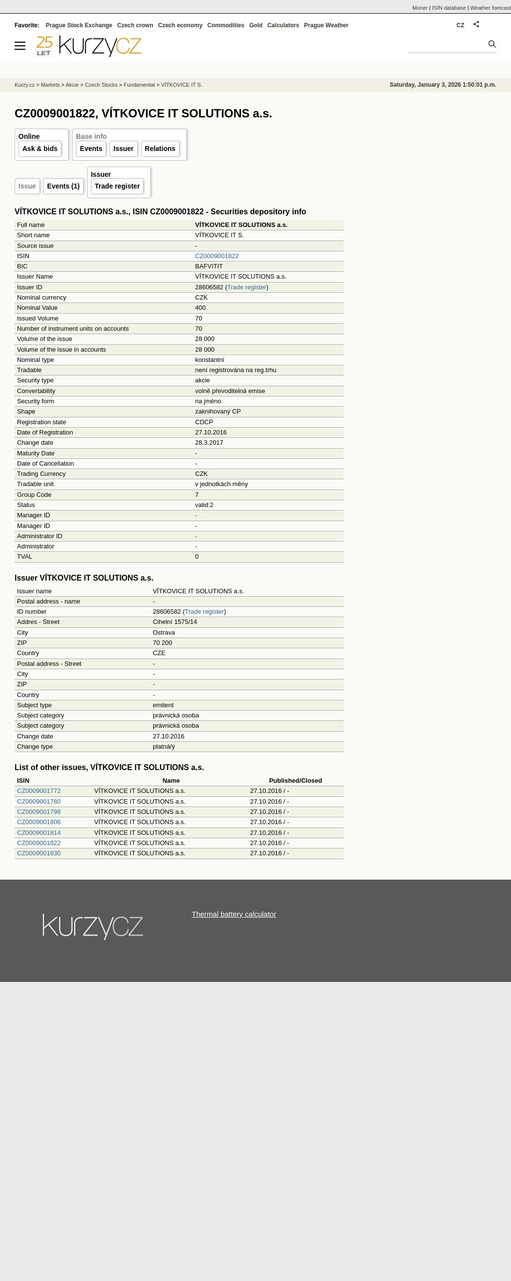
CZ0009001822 (217, 256)
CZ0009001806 (39, 822)
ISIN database (449, 8)
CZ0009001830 (39, 853)
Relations (160, 148)
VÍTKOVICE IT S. (181, 85)
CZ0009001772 (39, 790)
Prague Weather (326, 25)
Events (91, 148)
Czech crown (135, 25)
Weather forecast (490, 8)
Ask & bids (39, 148)
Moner (420, 8)
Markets (50, 85)
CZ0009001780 (39, 801)
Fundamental (139, 85)
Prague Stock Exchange (79, 25)
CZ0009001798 (39, 811)
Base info (91, 136)
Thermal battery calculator (234, 914)
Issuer (123, 148)
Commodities (225, 25)
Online (29, 136)
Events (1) (63, 186)
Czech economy (180, 25)
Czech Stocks (101, 85)
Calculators (283, 25)
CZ (460, 25)
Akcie (72, 85)
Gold (255, 25)
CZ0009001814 (39, 832)
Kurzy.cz (25, 85)
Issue (27, 186)
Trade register (117, 186)
